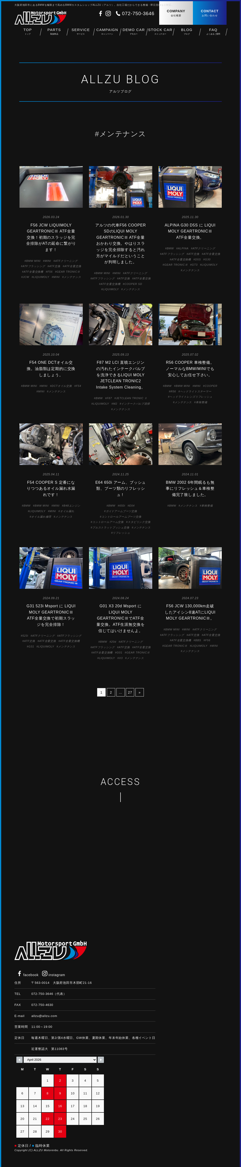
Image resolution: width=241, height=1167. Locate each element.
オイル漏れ (67, 511)
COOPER (211, 385)
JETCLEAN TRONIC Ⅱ (131, 398)
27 (130, 692)
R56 (173, 391)
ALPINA (183, 248)
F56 (49, 271)
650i (122, 505)
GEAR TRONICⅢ (68, 271)
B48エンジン (71, 505)
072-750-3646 (138, 13)
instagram (53, 975)
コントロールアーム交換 (108, 522)
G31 (31, 646)
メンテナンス (72, 277)
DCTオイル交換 (62, 385)
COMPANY (176, 13)
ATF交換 (54, 266)
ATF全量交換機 (33, 271)
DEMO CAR (133, 34)
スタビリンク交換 (139, 522)
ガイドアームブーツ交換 (121, 511)
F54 (78, 385)
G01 (119, 652)
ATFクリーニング (66, 260)
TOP (27, 34)
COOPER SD (133, 283)
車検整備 (201, 402)
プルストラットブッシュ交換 (110, 527)
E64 (132, 505)
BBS (198, 640)
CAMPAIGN (107, 34)
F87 (109, 398)
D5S (198, 259)
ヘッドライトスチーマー (195, 391)
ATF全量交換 (72, 266)
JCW (26, 277)
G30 (207, 259)
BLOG (187, 34)
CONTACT (210, 13)
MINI (48, 260)
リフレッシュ (121, 532)
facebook (27, 975)
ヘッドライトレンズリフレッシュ (191, 396)
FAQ (213, 34)
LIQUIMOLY (41, 277)
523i (25, 635)
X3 (121, 658)
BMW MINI (33, 260)
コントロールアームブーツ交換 (121, 516)
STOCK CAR (160, 34)
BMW (170, 248)
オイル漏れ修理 (41, 516)
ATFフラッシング (34, 266)
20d (113, 641)
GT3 (194, 264)
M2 (115, 403)
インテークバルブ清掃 (135, 403)
